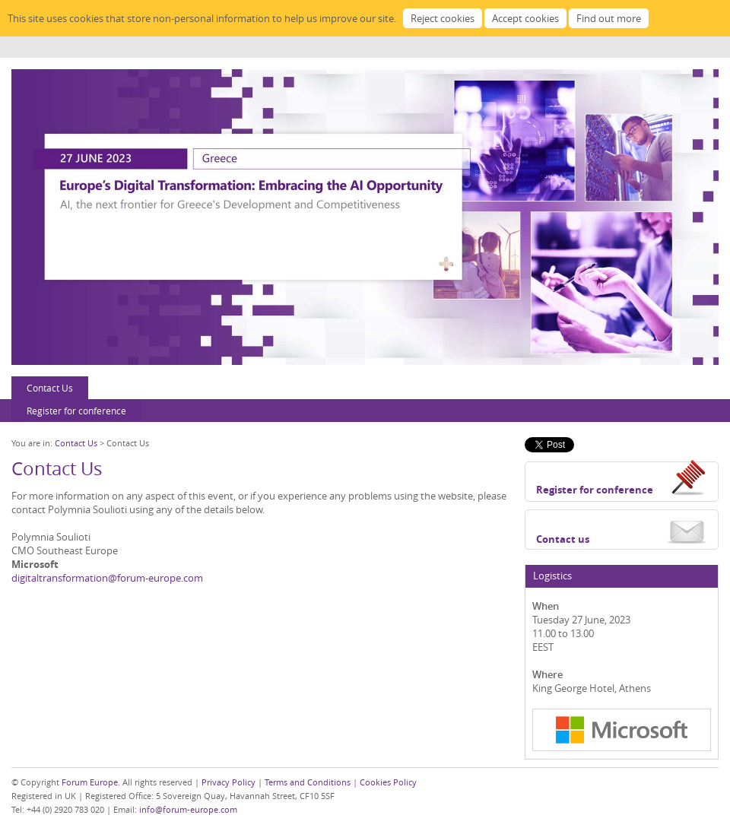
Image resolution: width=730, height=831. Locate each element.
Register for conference (76, 410)
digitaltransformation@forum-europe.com (107, 578)
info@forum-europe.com (188, 809)
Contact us (562, 539)
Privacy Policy (229, 782)
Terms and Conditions (308, 782)
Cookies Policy (388, 782)
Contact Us (50, 388)
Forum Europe (90, 782)
